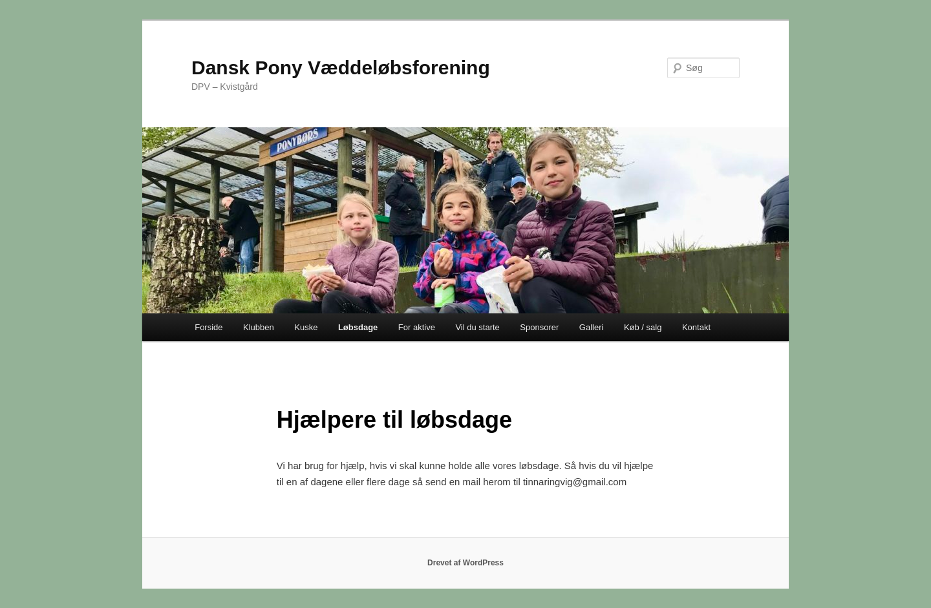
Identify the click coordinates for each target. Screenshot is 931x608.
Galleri (591, 327)
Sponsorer (539, 327)
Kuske (305, 327)
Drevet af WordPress (465, 562)
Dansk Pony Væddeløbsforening (340, 67)
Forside (208, 327)
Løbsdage (358, 327)
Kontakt (696, 327)
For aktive (416, 327)
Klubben (258, 327)
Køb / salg (643, 327)
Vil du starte (477, 327)
